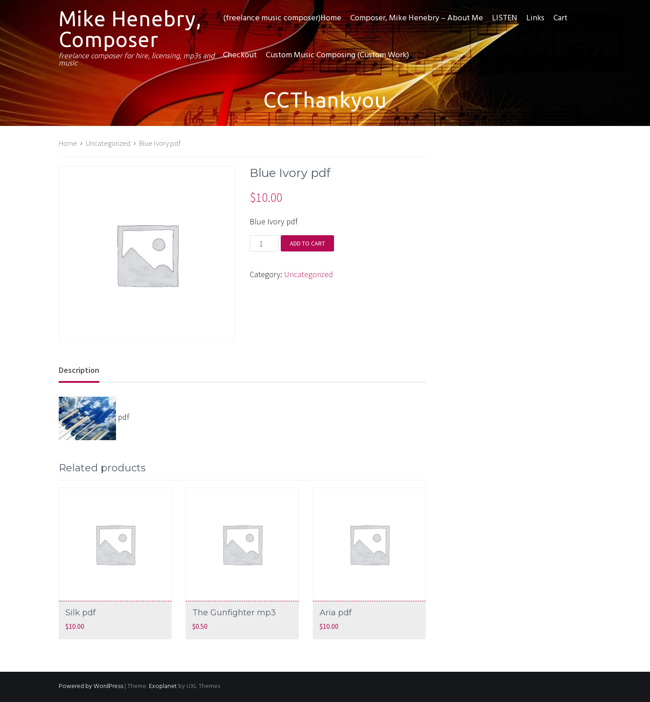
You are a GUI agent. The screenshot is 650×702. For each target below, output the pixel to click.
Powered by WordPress (91, 686)
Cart (560, 18)
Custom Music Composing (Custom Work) (337, 55)
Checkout (240, 55)
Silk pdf (80, 613)
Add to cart (307, 243)
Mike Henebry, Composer (130, 29)
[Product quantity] (264, 243)
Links (535, 18)
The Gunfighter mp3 (234, 613)
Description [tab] (79, 370)
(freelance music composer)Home (282, 18)
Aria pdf (336, 613)
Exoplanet (163, 686)
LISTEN (504, 18)
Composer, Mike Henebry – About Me (416, 18)
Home (68, 143)
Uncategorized (108, 143)
